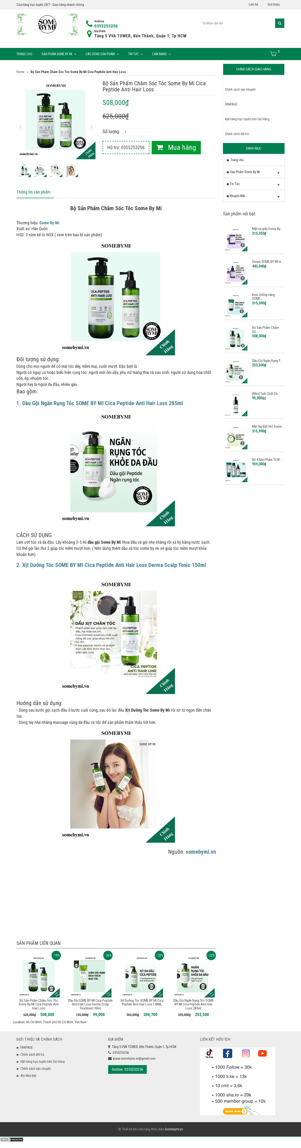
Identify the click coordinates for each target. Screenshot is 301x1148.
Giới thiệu (274, 4)
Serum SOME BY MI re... (267, 262)
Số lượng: (111, 131)
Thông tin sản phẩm (34, 192)
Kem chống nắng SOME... (263, 297)
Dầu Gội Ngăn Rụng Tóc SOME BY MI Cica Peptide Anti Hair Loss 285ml (193, 1005)
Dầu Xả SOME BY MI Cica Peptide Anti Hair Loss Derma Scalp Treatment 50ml (90, 1005)
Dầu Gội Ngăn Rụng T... (267, 361)
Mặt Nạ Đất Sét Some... (268, 426)
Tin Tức (135, 54)
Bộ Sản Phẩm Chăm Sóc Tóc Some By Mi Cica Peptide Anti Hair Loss (39, 1005)
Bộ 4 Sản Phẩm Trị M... (267, 460)
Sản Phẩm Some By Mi (59, 54)
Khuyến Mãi (253, 197)
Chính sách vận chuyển (240, 89)
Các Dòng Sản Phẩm (102, 54)
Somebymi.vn (174, 1135)
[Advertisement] (116, 895)
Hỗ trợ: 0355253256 (126, 147)
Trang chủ (24, 54)
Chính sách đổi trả (237, 134)
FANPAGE (231, 104)
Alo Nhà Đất (28, 1076)
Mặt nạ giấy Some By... (267, 229)
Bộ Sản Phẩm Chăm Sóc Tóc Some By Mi (116, 209)
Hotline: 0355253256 (127, 1069)
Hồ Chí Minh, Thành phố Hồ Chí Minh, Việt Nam (56, 1022)
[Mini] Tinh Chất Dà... (266, 394)
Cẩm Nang (161, 54)
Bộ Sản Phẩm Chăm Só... (265, 330)
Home (20, 72)
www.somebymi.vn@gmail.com (134, 1059)
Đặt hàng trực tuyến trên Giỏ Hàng (247, 119)
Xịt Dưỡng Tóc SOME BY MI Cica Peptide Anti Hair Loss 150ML (141, 1003)
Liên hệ (253, 4)
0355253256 (106, 25)
